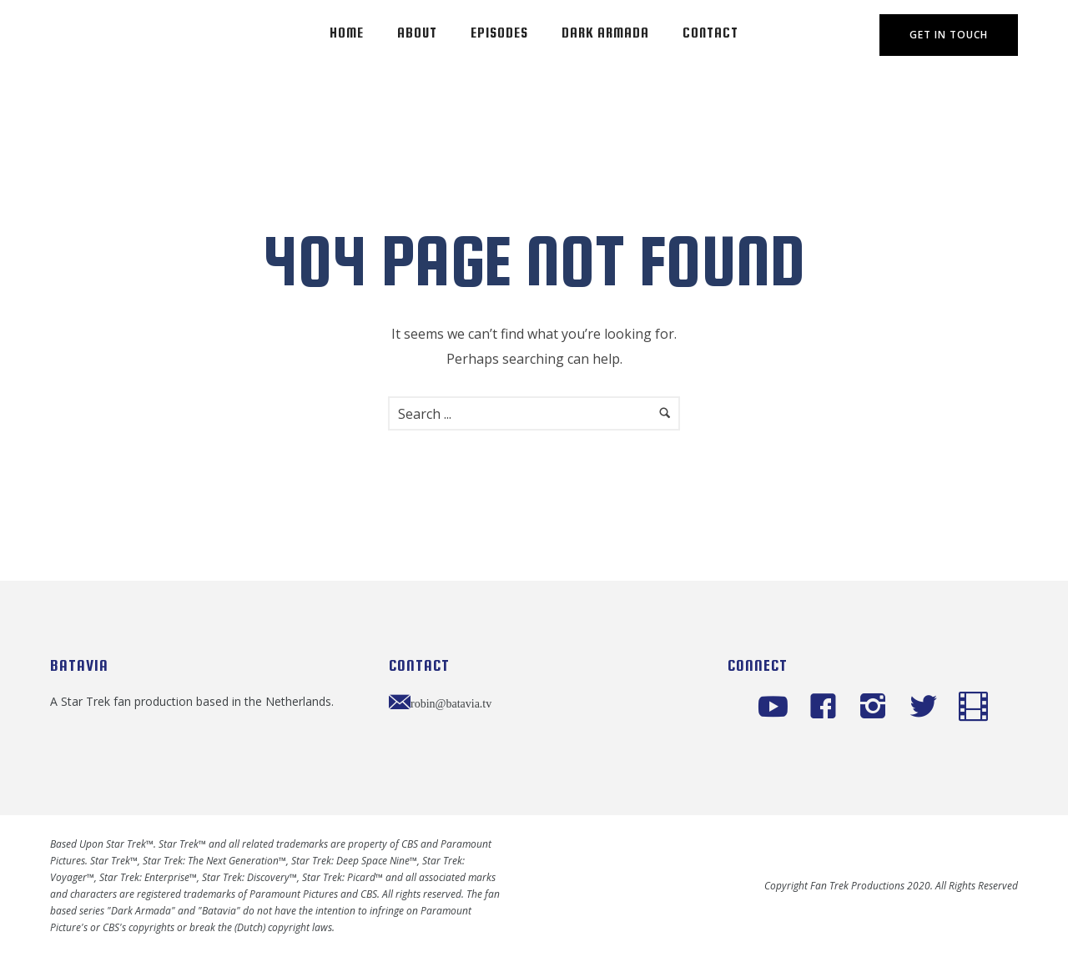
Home (347, 33)
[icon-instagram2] (877, 707)
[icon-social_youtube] (777, 707)
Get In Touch (948, 35)
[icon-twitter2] (927, 707)
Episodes (499, 33)
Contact (710, 33)
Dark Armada (605, 33)
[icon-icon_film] (973, 707)
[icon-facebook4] (827, 707)
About (417, 33)
